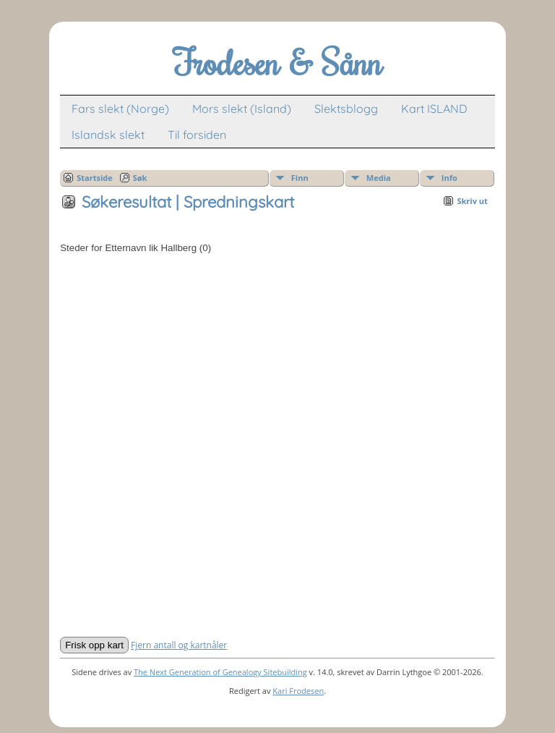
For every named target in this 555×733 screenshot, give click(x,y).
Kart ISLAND (434, 108)
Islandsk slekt (108, 134)
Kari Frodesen (298, 690)
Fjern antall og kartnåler (179, 645)
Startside (95, 177)
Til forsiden (197, 134)
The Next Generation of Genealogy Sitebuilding (220, 671)
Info (449, 177)
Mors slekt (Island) (241, 108)
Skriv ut (472, 200)
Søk (140, 177)
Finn (300, 177)
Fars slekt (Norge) (120, 108)
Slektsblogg (346, 108)
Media (378, 177)
